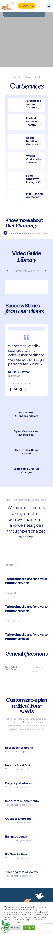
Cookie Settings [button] (12, 927)
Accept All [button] (29, 927)
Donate (28, 5)
